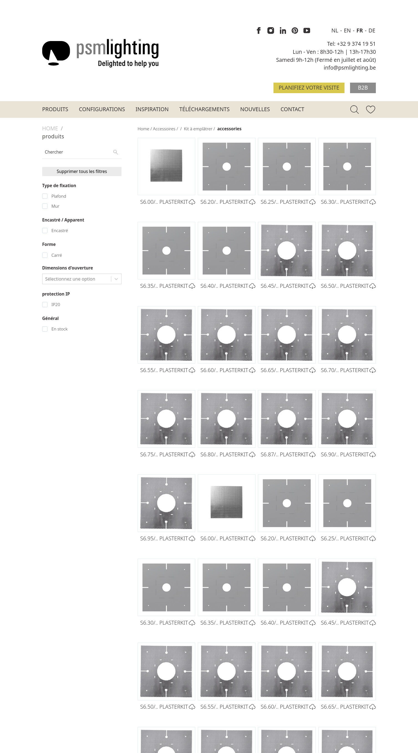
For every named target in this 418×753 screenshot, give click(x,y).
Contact (292, 109)
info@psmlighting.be (350, 67)
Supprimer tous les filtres (82, 171)
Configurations (102, 109)
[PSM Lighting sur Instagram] (271, 30)
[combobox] (45, 279)
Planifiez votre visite (309, 87)
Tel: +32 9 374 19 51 (351, 43)
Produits (55, 109)
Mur (55, 206)
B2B (363, 87)
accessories (229, 129)
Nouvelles (255, 109)
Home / (145, 129)
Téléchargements (204, 109)
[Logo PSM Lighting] (100, 53)
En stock (59, 329)
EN (348, 30)
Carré (56, 255)
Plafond (58, 196)
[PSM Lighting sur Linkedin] (283, 30)
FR (360, 30)
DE (371, 30)
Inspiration (152, 109)
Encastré (59, 230)
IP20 (55, 304)
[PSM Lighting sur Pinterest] (295, 30)
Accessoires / (166, 129)
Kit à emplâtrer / (200, 129)
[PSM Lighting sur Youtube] (306, 30)
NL (335, 30)
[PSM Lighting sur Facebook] (259, 30)
